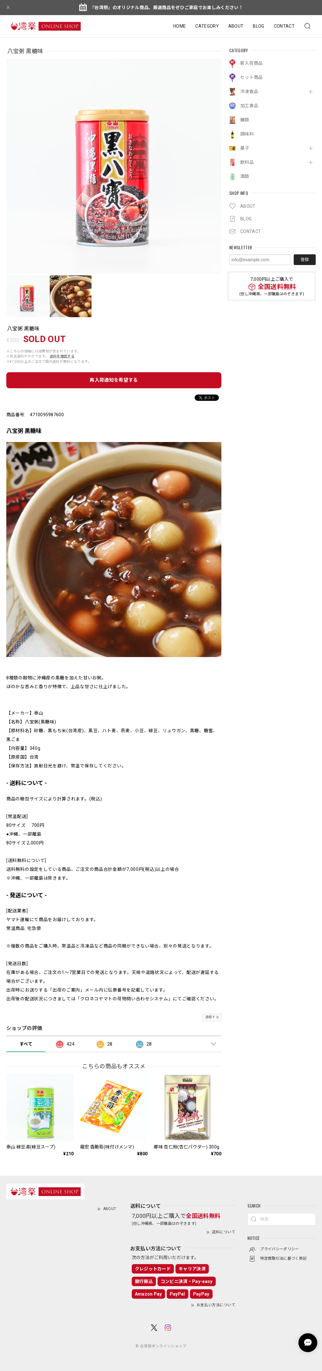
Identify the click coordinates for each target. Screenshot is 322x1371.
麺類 (244, 119)
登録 (305, 259)
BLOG (258, 26)
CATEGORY (207, 26)
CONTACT (284, 26)
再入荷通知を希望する (114, 380)
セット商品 (251, 77)
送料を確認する (62, 356)
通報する (212, 1017)
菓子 (244, 148)
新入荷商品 (251, 63)
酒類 (244, 176)
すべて (25, 1044)
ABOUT (236, 26)
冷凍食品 (249, 91)
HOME (179, 26)
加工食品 (249, 105)
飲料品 (247, 162)
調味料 (247, 133)
